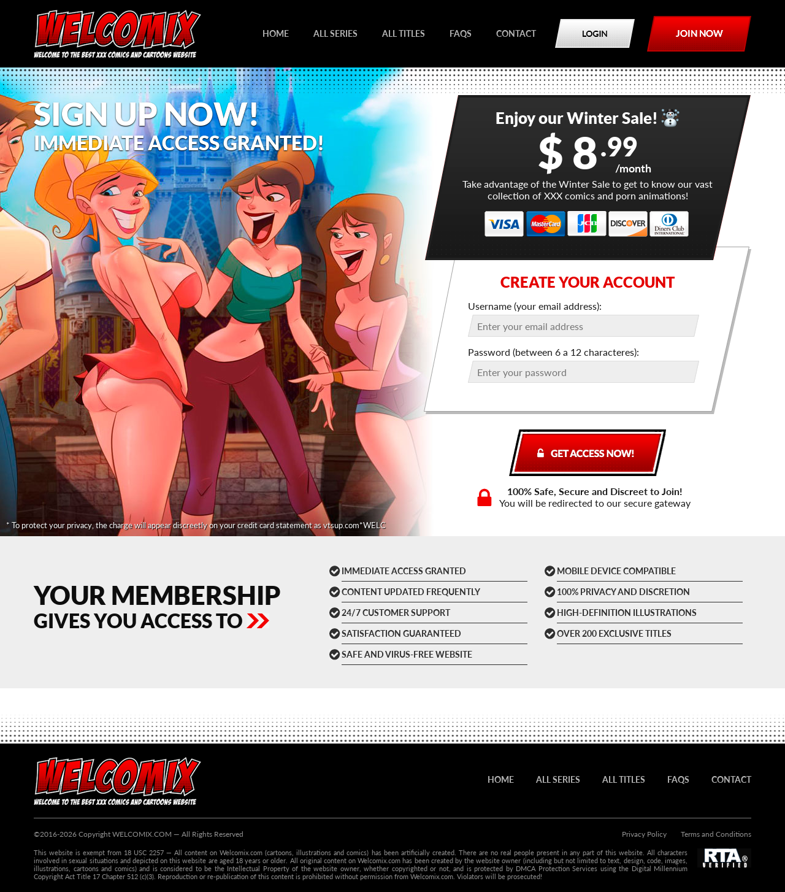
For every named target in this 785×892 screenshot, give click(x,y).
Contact (516, 33)
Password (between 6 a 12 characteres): (553, 352)
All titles (403, 33)
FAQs (461, 33)
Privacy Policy (644, 834)
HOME (275, 33)
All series (335, 33)
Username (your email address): (535, 306)
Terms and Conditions (716, 834)
